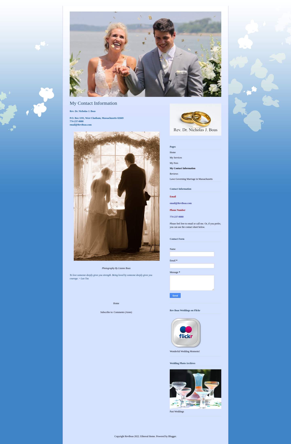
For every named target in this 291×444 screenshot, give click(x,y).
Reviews (174, 173)
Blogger (172, 436)
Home (116, 303)
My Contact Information (182, 168)
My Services (176, 157)
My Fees (174, 163)
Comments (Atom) (123, 312)
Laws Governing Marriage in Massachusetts (191, 179)
